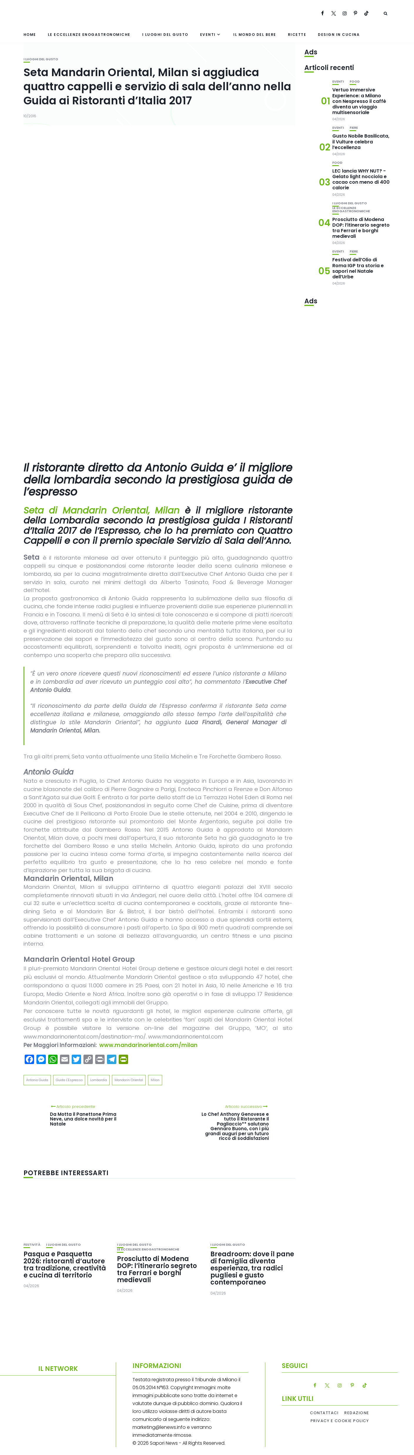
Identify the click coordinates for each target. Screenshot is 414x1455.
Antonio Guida (37, 1080)
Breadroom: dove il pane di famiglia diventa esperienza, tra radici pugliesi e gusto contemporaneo (252, 1268)
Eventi (208, 34)
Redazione (356, 1413)
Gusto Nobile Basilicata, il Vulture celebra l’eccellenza (360, 141)
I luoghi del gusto (165, 34)
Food (355, 81)
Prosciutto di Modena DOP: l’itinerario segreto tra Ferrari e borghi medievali (157, 1269)
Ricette (297, 34)
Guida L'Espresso (69, 1080)
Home (30, 34)
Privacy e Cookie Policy (340, 1421)
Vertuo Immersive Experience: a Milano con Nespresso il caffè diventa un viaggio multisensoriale (359, 101)
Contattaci (324, 1413)
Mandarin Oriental (129, 1080)
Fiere (354, 127)
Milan (155, 1080)
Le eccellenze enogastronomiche (89, 34)
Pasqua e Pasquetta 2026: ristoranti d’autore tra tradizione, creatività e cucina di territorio (65, 1265)
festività (32, 1244)
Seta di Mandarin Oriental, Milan (102, 510)
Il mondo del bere (254, 34)
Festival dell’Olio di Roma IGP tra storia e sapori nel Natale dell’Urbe (358, 268)
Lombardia (98, 1080)
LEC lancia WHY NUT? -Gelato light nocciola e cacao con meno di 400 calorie (361, 179)
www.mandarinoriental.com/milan (148, 1045)
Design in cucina (339, 34)
